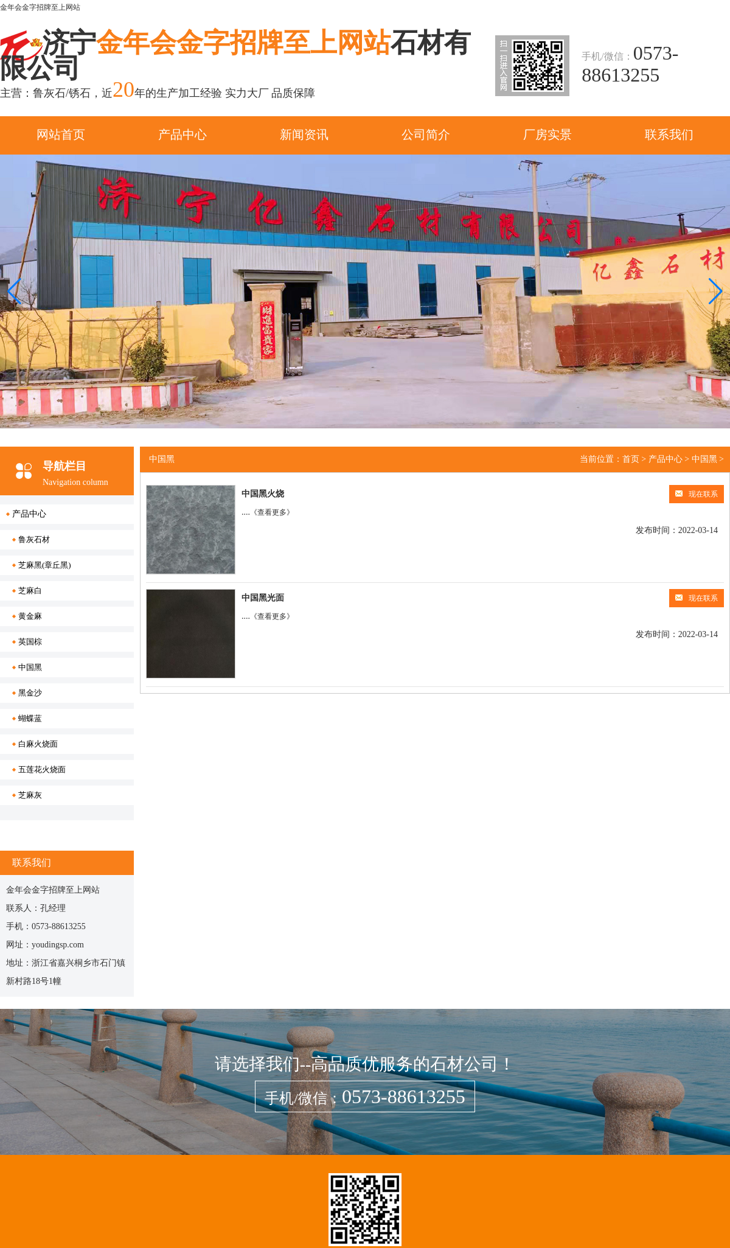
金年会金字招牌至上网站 (40, 7)
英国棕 (30, 641)
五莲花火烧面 (42, 769)
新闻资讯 (304, 134)
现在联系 (696, 494)
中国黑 (30, 667)
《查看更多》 (272, 512)
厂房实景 (547, 134)
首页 (630, 459)
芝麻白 (30, 590)
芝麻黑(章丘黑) (44, 565)
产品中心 (182, 134)
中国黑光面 (263, 597)
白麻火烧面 (38, 743)
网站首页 (60, 134)
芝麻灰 (30, 795)
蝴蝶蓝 (30, 718)
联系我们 (669, 134)
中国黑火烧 (263, 493)
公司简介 (425, 134)
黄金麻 (30, 616)
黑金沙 (30, 692)
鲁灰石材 (34, 539)
